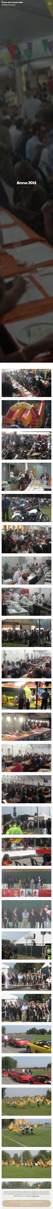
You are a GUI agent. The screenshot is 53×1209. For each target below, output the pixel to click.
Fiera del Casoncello (20, 3)
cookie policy (35, 1196)
